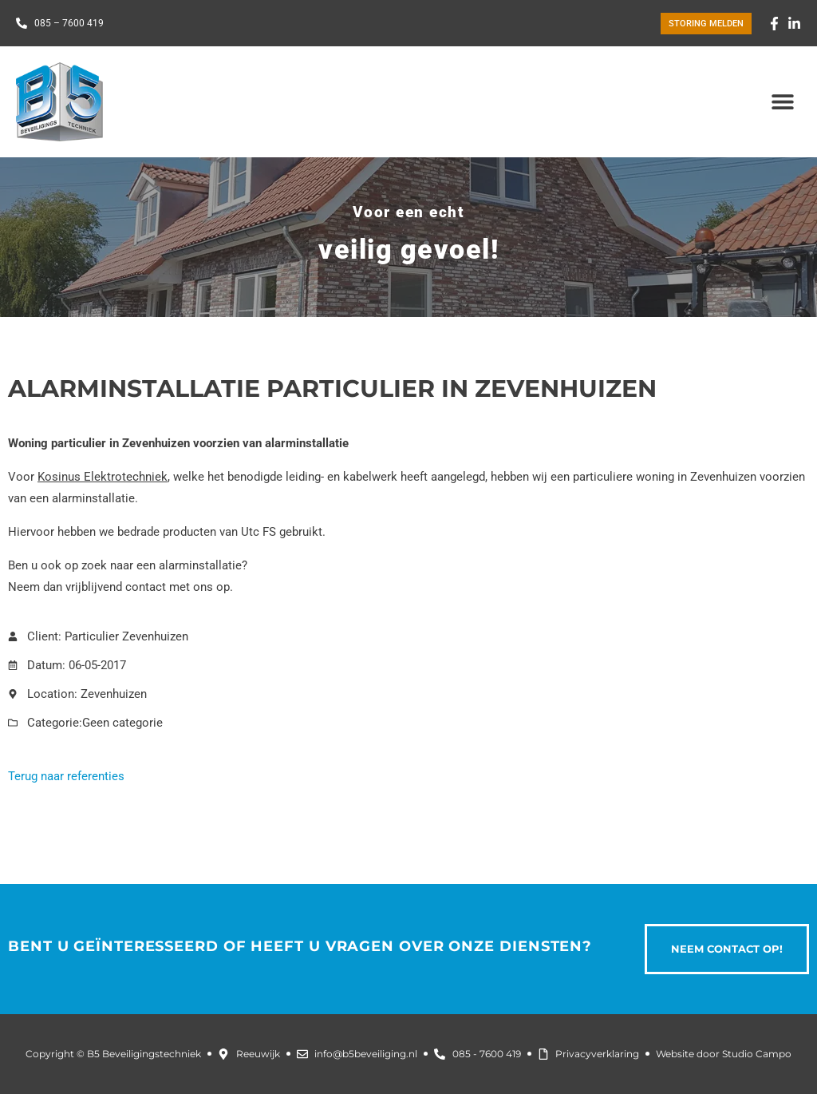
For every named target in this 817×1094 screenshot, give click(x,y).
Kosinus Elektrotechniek (102, 477)
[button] (783, 102)
